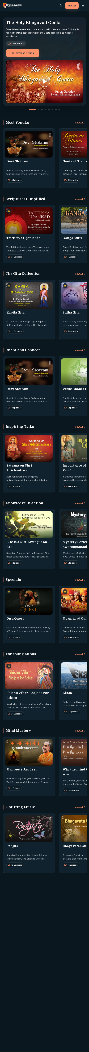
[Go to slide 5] (49, 109)
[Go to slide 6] (52, 109)
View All (80, 122)
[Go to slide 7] (56, 109)
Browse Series (23, 52)
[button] (44, 81)
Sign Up (72, 5)
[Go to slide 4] (45, 109)
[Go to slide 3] (42, 109)
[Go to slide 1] (32, 109)
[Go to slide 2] (38, 109)
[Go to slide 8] (59, 109)
